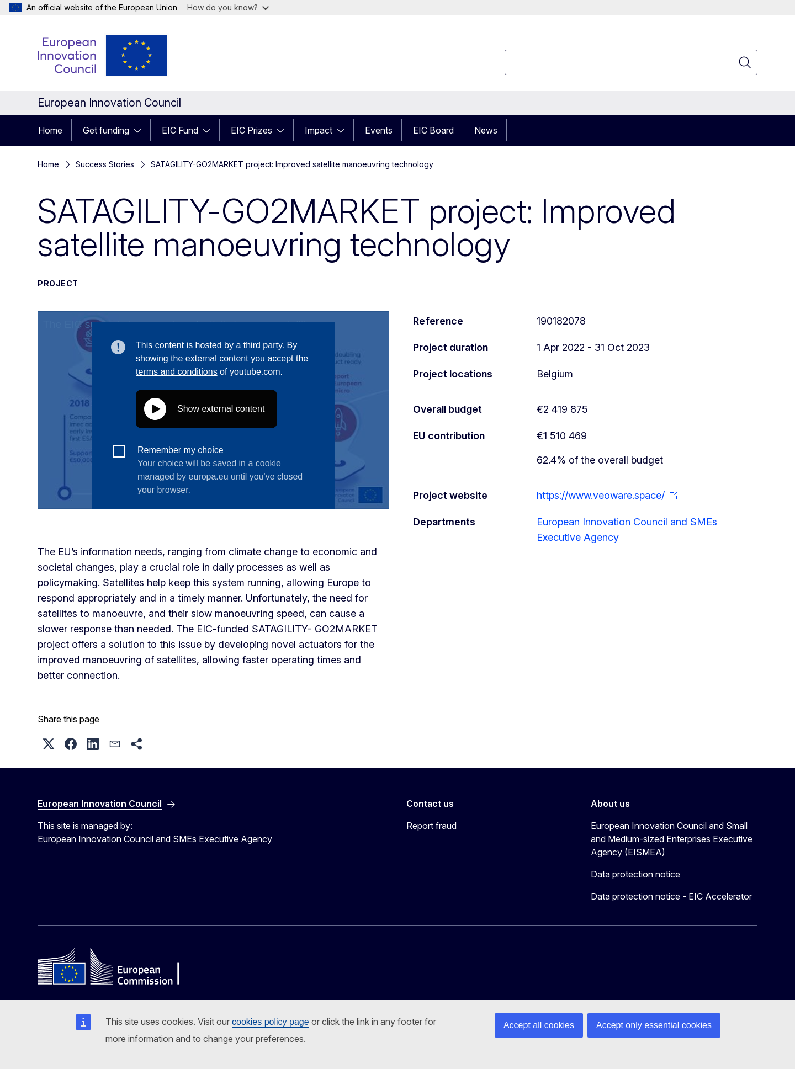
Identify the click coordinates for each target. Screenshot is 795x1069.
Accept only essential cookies (654, 1025)
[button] (48, 744)
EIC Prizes (251, 130)
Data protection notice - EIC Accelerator (671, 896)
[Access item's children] (140, 130)
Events (379, 130)
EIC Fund (180, 130)
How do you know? (228, 7)
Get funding (106, 130)
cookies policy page (270, 1022)
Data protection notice (635, 874)
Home (50, 130)
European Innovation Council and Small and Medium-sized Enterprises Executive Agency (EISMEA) (671, 839)
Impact (318, 130)
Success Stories (105, 164)
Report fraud (431, 825)
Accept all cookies (539, 1025)
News (485, 130)
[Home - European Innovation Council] (103, 55)
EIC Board (433, 130)
